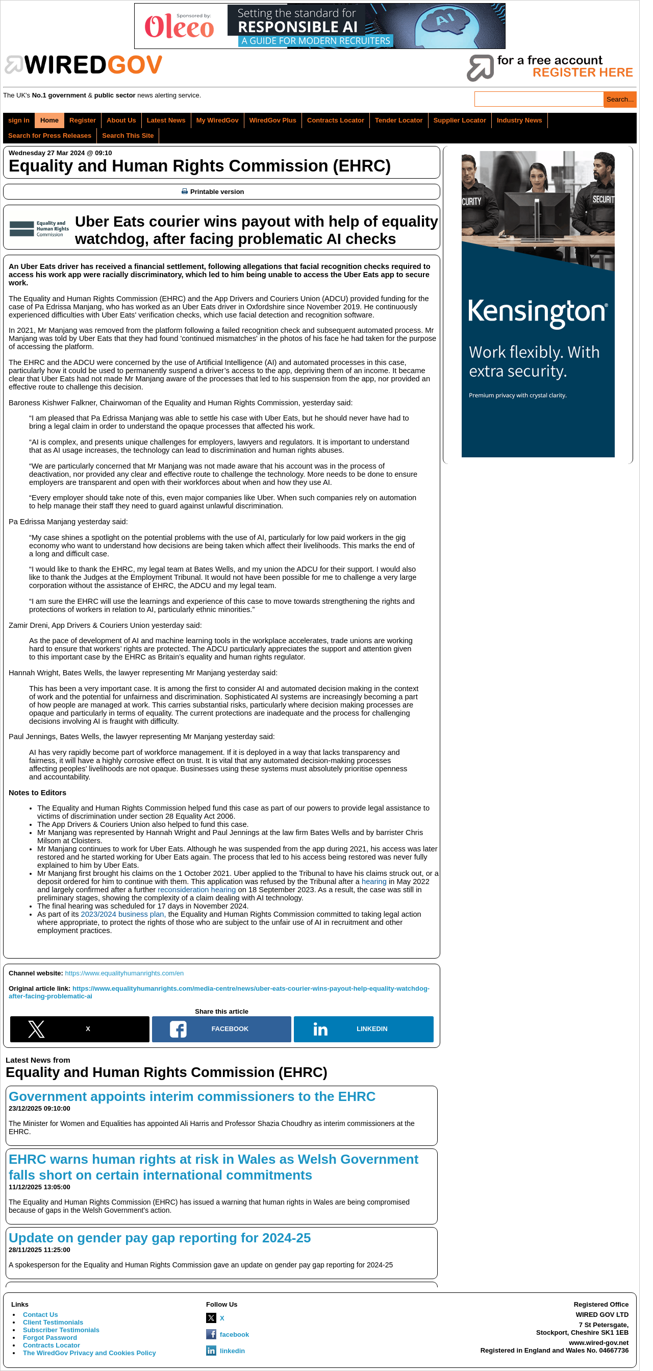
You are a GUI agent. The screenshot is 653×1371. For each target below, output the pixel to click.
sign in (19, 120)
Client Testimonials (53, 1322)
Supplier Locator (460, 120)
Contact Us (40, 1314)
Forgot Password (50, 1337)
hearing (374, 881)
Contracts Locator (335, 120)
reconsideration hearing (197, 890)
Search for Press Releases (49, 135)
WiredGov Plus (272, 120)
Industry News (519, 120)
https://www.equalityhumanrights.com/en (124, 973)
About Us (121, 120)
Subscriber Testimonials (61, 1330)
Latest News (166, 120)
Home (49, 120)
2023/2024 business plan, (123, 914)
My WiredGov (217, 120)
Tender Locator (399, 120)
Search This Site (128, 135)
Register (82, 120)
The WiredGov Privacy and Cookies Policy (89, 1353)
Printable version (213, 191)
